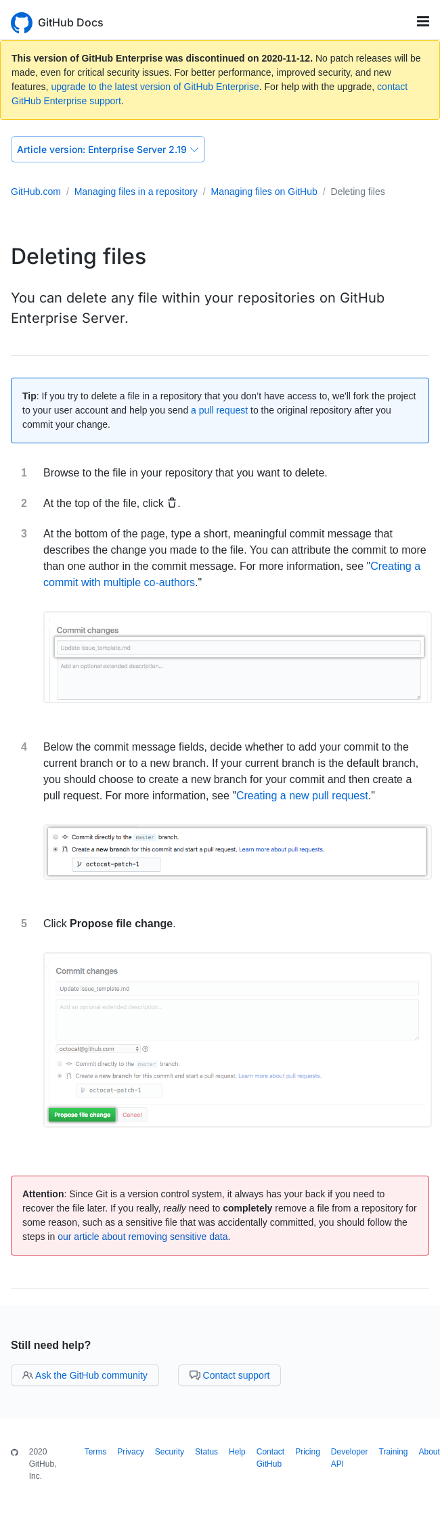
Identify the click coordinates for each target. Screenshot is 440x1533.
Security (169, 1452)
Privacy (130, 1452)
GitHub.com (36, 191)
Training (393, 1452)
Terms (96, 1452)
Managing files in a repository (136, 191)
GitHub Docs (71, 22)
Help (237, 1452)
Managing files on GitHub (264, 191)
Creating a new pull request (302, 795)
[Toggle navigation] (423, 21)
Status (206, 1452)
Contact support (230, 1375)
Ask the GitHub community (85, 1375)
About (428, 1452)
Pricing (307, 1452)
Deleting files (358, 191)
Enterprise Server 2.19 (108, 149)
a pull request (219, 410)
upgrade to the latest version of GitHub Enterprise (155, 86)
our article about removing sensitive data (142, 1236)
